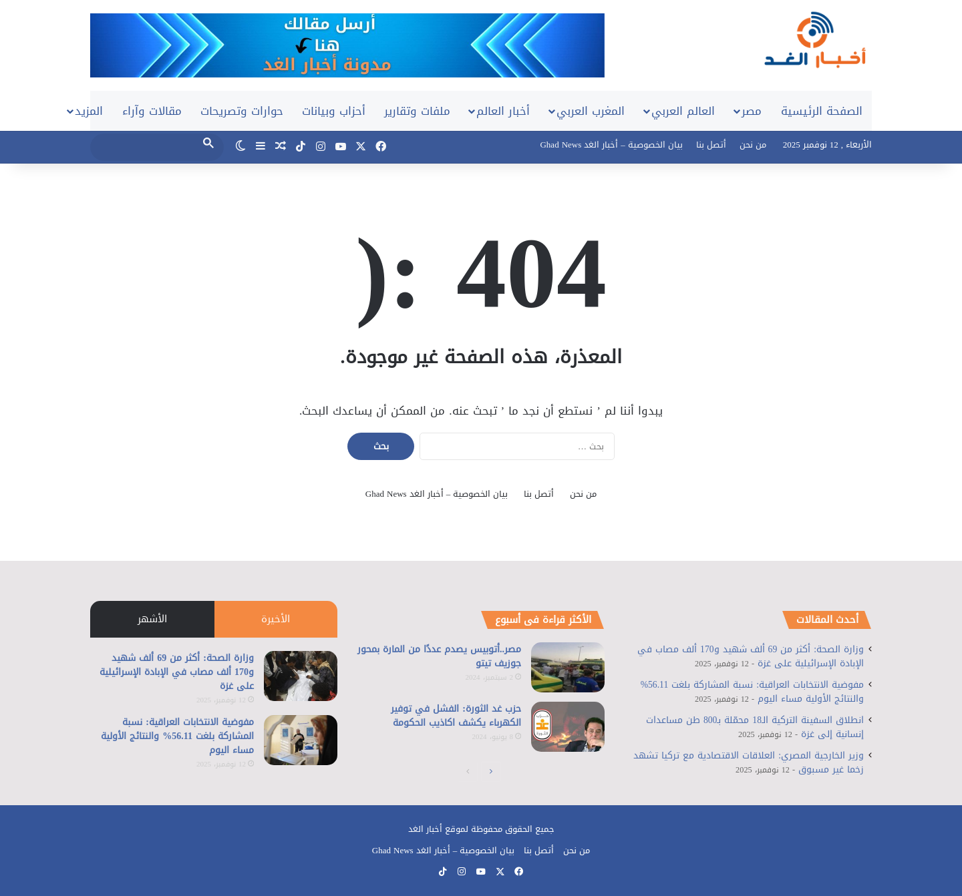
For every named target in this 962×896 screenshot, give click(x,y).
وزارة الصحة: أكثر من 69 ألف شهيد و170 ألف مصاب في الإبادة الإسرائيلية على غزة (177, 672)
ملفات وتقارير (417, 111)
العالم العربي (683, 111)
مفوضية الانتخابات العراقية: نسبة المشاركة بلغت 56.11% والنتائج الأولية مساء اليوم (177, 736)
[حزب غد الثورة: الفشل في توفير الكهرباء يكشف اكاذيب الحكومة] (568, 727)
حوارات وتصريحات (241, 111)
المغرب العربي (590, 111)
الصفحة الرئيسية (821, 111)
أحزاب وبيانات (333, 111)
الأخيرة (275, 619)
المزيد (89, 111)
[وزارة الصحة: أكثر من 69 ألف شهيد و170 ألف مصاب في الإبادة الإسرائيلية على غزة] (300, 676)
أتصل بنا (711, 144)
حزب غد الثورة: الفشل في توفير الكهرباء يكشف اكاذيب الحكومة (456, 716)
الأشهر (152, 619)
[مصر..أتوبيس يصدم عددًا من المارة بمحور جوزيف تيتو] (568, 667)
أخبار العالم (503, 111)
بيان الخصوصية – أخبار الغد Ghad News (611, 144)
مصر (752, 111)
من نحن (753, 144)
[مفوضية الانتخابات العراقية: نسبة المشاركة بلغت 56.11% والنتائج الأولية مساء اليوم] (300, 740)
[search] (145, 146)
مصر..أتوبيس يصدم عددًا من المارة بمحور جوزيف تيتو (439, 656)
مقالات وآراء (152, 111)
